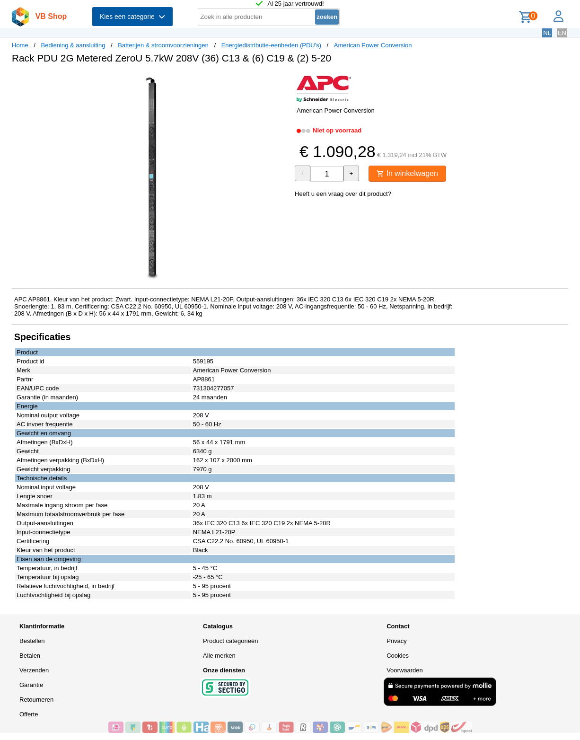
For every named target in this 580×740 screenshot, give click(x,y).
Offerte (28, 714)
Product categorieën (230, 640)
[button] (281, 80)
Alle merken (219, 655)
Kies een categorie (132, 16)
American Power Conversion (373, 45)
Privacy (397, 640)
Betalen (29, 655)
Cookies (398, 655)
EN (562, 32)
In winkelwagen (407, 173)
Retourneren (36, 699)
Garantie (31, 684)
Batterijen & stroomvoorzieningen (163, 45)
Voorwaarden (405, 670)
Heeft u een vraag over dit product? (343, 193)
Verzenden (34, 670)
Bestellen (31, 640)
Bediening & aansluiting (73, 45)
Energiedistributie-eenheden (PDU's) (271, 45)
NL (547, 32)
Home (20, 45)
